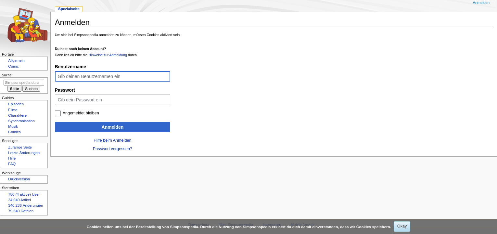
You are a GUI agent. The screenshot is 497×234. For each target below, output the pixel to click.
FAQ (12, 164)
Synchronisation (21, 121)
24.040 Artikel (19, 200)
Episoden (16, 104)
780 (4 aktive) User (24, 194)
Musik (13, 126)
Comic (13, 66)
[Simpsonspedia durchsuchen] (24, 82)
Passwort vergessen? (112, 149)
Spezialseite (69, 9)
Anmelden (113, 127)
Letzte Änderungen (24, 153)
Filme (12, 110)
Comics (14, 132)
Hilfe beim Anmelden (112, 140)
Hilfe (12, 158)
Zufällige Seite (20, 147)
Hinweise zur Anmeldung (107, 55)
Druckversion (19, 179)
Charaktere (17, 115)
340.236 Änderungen (25, 205)
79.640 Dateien (20, 211)
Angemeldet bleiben (81, 113)
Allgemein (16, 60)
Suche (7, 75)
